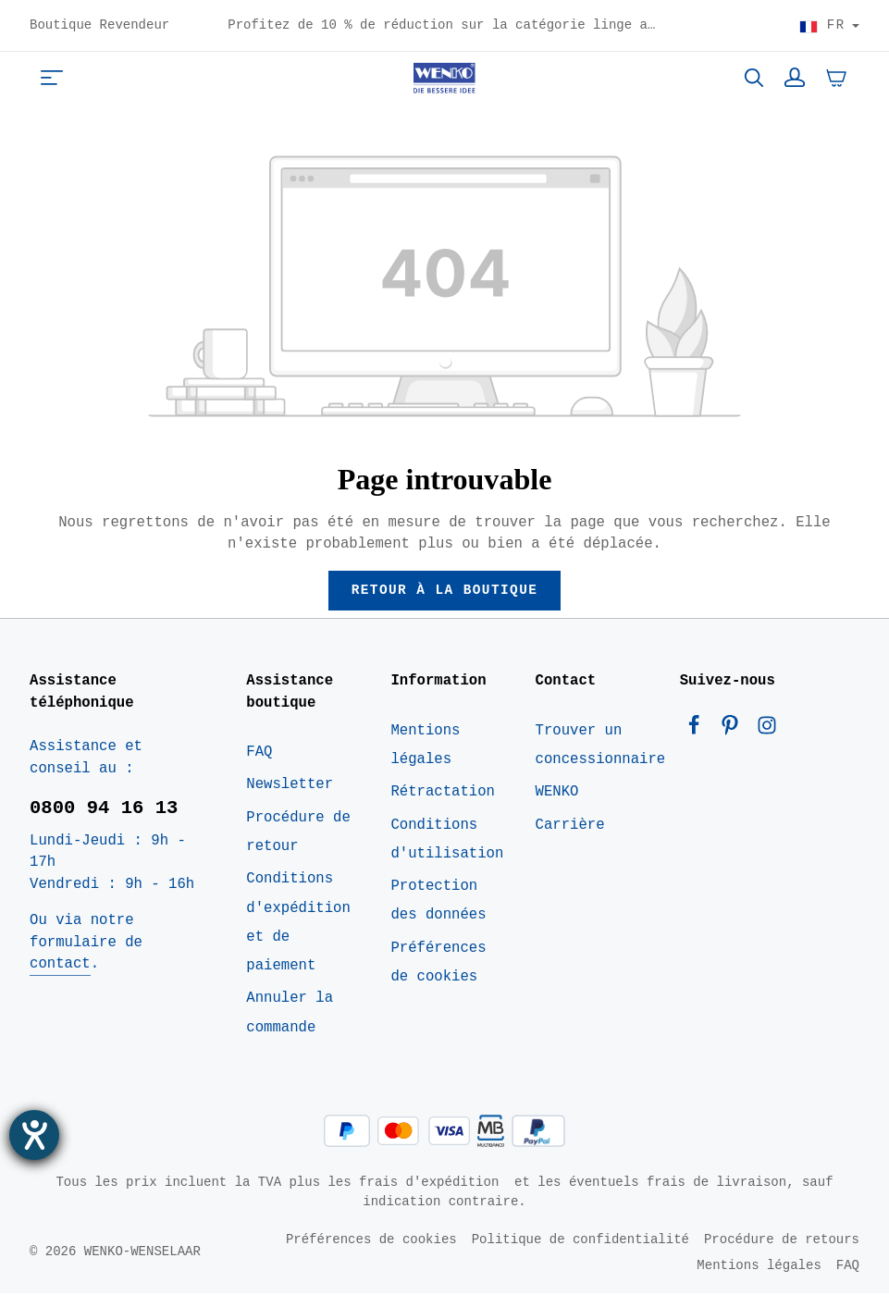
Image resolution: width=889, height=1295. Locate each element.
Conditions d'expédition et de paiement (298, 924)
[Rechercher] (753, 77)
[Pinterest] (734, 732)
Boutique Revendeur (99, 26)
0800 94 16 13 (104, 810)
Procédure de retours (781, 1241)
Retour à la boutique (444, 591)
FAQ (259, 754)
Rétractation (442, 793)
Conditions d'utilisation (446, 840)
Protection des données (438, 902)
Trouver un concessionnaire (601, 746)
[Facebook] (698, 732)
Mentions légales (425, 746)
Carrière (570, 826)
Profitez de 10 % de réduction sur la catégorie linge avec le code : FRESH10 (523, 24)
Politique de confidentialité (580, 1241)
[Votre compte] (794, 77)
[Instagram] (766, 732)
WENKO (557, 793)
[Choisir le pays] (829, 26)
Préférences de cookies (438, 963)
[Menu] (51, 77)
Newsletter (289, 786)
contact (60, 966)
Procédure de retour (298, 833)
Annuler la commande (289, 1014)
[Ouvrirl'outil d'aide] (34, 1135)
